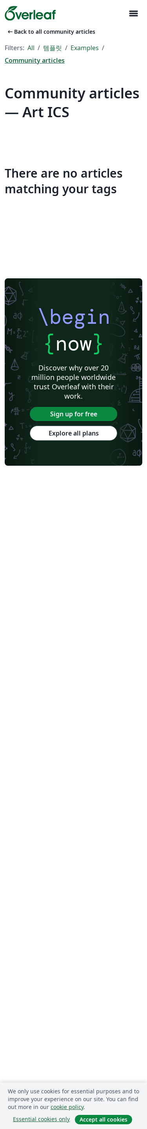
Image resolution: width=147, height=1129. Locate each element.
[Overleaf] (30, 13)
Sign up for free (73, 414)
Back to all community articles (50, 31)
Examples (85, 48)
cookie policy (67, 1107)
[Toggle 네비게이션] (133, 13)
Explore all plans (74, 433)
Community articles (35, 60)
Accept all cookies (103, 1119)
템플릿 (52, 48)
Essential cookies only (41, 1119)
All (30, 48)
